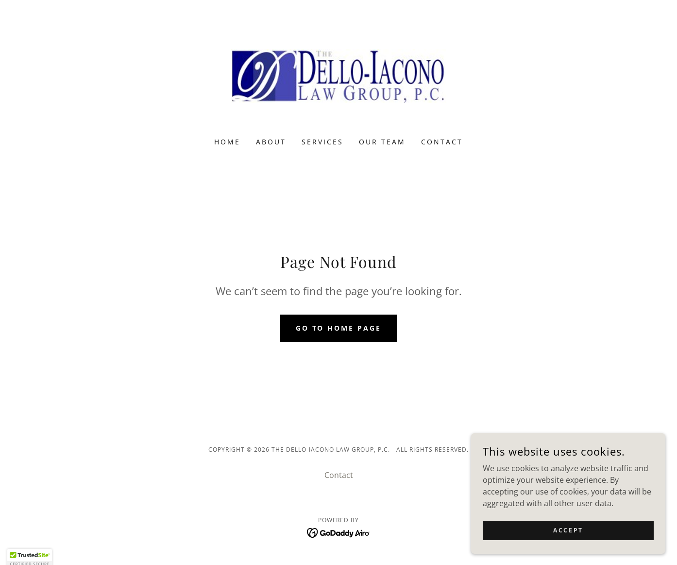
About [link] (271, 141)
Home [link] (227, 141)
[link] (339, 75)
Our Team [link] (382, 141)
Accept (568, 530)
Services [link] (322, 141)
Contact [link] (442, 141)
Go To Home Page (339, 328)
